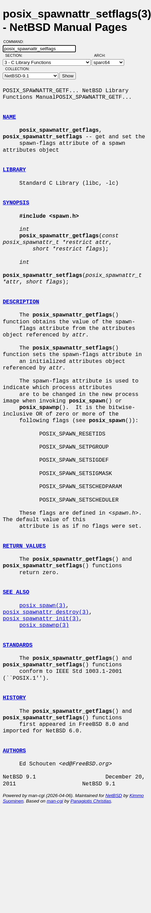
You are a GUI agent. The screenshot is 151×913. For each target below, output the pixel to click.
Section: (15, 55)
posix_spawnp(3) (44, 625)
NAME (9, 117)
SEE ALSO (16, 592)
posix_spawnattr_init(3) (41, 619)
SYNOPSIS (16, 203)
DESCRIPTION (21, 302)
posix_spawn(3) (42, 606)
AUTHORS (14, 751)
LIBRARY (14, 170)
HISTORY (14, 698)
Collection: (17, 69)
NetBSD (113, 795)
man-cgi (55, 801)
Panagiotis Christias (90, 801)
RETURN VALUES (24, 546)
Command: (15, 42)
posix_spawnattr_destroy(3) (46, 612)
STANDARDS (17, 645)
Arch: (103, 55)
